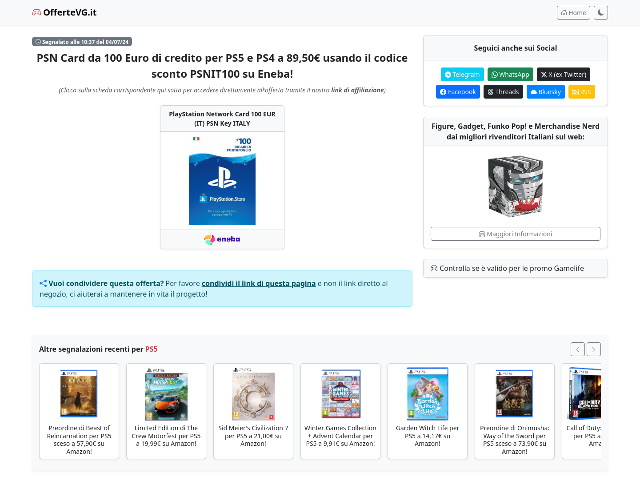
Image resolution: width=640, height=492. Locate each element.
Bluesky (546, 91)
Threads (503, 91)
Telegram (462, 74)
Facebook (458, 91)
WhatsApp (510, 74)
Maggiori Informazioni (515, 234)
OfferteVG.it (64, 12)
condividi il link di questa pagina (259, 283)
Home (573, 12)
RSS (581, 91)
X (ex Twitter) (563, 74)
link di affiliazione (357, 90)
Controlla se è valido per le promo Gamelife (507, 268)
